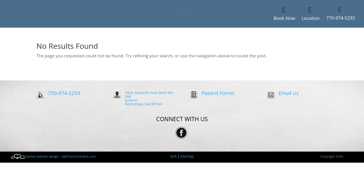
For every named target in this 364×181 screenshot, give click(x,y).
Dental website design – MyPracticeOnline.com (60, 156)
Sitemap (187, 156)
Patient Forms (218, 93)
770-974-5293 (64, 93)
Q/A (173, 156)
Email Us (289, 93)
